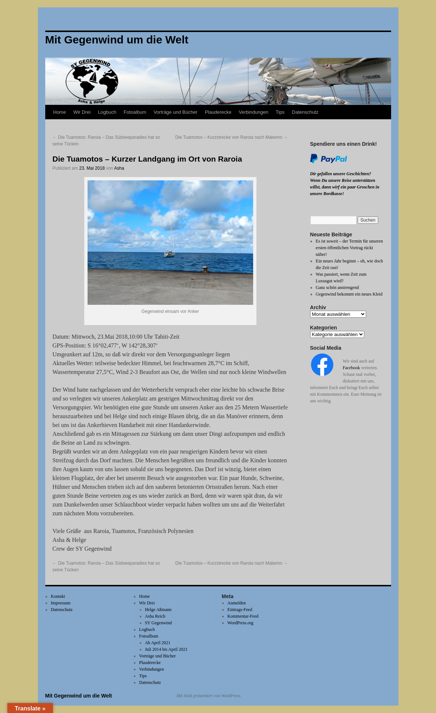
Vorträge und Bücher (175, 112)
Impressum (60, 603)
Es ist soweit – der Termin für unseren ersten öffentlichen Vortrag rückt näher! (349, 248)
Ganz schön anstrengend (337, 287)
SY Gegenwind (158, 622)
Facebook (351, 367)
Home (59, 112)
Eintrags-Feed (239, 609)
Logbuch (107, 112)
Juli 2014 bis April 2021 (166, 649)
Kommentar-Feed (242, 616)
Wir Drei (82, 112)
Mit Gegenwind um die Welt (78, 696)
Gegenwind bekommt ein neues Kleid (349, 294)
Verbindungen (253, 112)
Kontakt (58, 596)
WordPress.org (240, 622)
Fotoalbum (135, 112)
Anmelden (236, 603)
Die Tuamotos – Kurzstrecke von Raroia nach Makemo (231, 137)
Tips (280, 112)
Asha (119, 168)
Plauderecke (218, 112)
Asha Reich (155, 616)
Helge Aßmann (158, 609)
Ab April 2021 (157, 642)
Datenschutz (305, 112)
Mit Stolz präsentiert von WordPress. (209, 695)
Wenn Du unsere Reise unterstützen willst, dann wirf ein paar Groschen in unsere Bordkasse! (344, 187)
